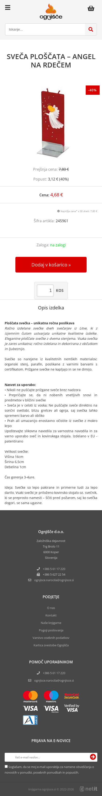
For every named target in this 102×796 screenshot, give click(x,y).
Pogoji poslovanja (51, 630)
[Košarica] (92, 8)
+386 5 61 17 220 (54, 569)
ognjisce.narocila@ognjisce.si (54, 680)
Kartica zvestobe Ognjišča (51, 645)
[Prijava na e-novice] (92, 757)
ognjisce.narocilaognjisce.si (54, 580)
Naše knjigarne (51, 623)
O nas (51, 608)
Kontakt (51, 615)
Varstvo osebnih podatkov (51, 638)
